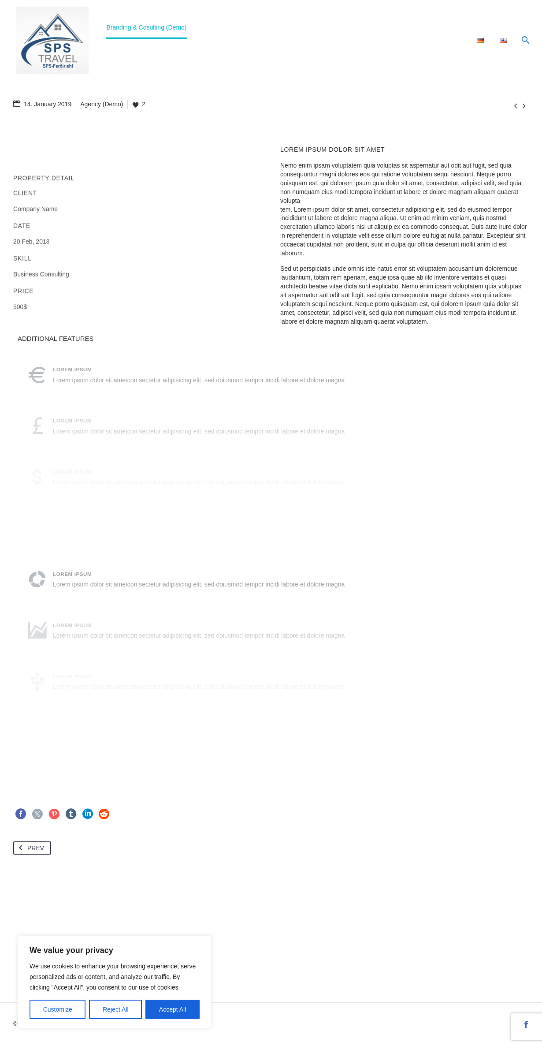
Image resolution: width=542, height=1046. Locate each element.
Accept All (172, 1009)
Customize (57, 1009)
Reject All (115, 1009)
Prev (29, 848)
